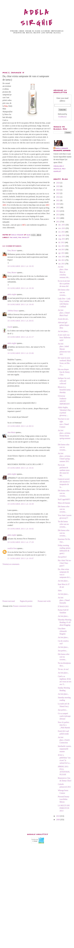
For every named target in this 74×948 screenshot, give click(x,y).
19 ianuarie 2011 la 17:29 (21, 542)
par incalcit (23, 237)
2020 (58, 204)
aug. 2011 (62, 239)
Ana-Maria (11, 432)
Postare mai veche (44, 601)
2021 (58, 200)
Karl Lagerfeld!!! (64, 499)
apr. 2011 (61, 253)
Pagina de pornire (26, 601)
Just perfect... (62, 651)
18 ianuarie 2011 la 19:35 (21, 266)
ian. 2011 (61, 264)
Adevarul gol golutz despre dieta (63, 325)
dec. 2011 (62, 225)
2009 (58, 820)
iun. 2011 (61, 246)
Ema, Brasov (12, 250)
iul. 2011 (61, 242)
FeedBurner (62, 117)
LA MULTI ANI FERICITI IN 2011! (63, 808)
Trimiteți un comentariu (11, 564)
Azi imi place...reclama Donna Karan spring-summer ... (64, 435)
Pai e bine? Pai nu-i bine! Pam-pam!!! (64, 563)
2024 (58, 190)
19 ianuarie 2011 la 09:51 (21, 426)
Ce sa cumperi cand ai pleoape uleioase (64, 716)
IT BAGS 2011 (63, 606)
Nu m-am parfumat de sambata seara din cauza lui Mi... (63, 470)
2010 (58, 816)
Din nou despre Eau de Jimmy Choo (64, 372)
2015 (58, 207)
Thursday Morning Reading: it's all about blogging (64, 622)
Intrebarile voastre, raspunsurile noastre (64, 748)
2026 (58, 183)
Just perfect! (62, 557)
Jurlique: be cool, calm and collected (64, 380)
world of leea (12, 548)
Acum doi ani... (63, 319)
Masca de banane (64, 503)
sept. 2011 (62, 235)
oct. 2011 (61, 232)
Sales (60, 590)
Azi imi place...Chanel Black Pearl (64, 312)
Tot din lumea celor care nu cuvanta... (63, 524)
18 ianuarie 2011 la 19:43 (21, 304)
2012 (58, 218)
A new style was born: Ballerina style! (64, 337)
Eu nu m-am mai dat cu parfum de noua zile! (64, 283)
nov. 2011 (62, 228)
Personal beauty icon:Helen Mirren (63, 799)
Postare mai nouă (9, 601)
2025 (58, 186)
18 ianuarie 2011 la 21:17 (21, 337)
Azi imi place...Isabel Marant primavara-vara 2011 (64, 349)
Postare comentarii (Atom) (22, 606)
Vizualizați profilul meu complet (59, 168)
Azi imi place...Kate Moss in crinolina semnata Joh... (64, 272)
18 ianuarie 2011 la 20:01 (21, 321)
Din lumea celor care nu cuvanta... (63, 292)
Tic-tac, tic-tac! (63, 669)
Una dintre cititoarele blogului (62, 631)
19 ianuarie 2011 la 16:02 (21, 529)
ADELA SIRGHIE (37, 17)
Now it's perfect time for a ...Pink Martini (64, 725)
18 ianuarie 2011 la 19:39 (21, 288)
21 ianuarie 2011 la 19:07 (21, 558)
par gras (13, 237)
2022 (58, 197)
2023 (58, 193)
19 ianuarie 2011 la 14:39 (21, 504)
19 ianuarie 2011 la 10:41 (21, 468)
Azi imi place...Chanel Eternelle (64, 600)
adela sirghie (12, 294)
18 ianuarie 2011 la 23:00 (21, 353)
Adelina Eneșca (13, 311)
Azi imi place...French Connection (63, 740)
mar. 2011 (62, 257)
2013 (58, 214)
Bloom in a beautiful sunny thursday (64, 389)
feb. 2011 (61, 260)
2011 (58, 222)
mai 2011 (61, 249)
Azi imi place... (63, 331)
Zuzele (10, 327)
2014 (58, 211)
